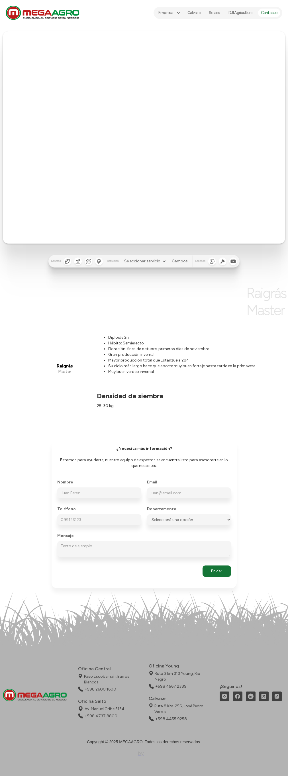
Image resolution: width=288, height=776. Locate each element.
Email (152, 482)
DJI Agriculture (240, 12)
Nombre (65, 482)
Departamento (161, 509)
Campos (180, 261)
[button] (169, 13)
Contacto (269, 12)
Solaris (214, 12)
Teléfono (66, 509)
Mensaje (65, 536)
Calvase (193, 12)
